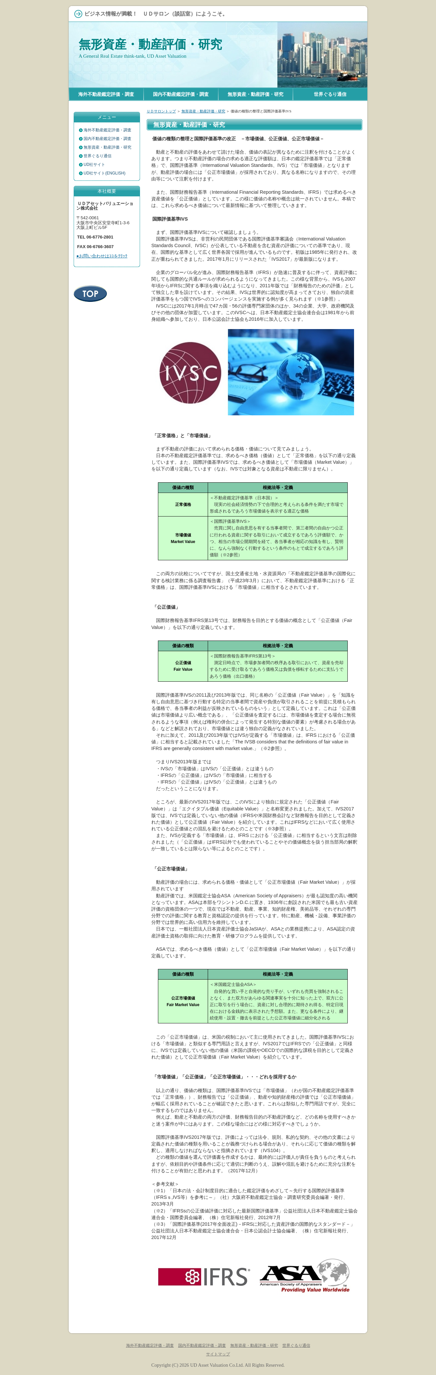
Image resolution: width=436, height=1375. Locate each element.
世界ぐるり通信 (97, 156)
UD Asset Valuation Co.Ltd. (217, 1365)
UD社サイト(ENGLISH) (104, 173)
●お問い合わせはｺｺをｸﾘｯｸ (101, 255)
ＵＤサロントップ (161, 111)
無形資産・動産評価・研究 (150, 44)
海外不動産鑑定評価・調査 (107, 130)
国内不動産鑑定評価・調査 (107, 138)
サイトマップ (218, 1354)
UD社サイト (94, 164)
